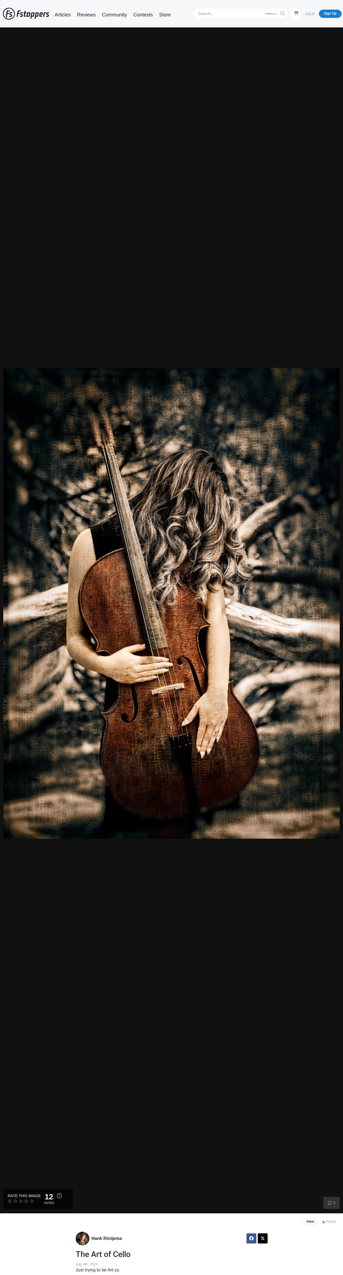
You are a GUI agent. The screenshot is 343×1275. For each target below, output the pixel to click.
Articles (63, 15)
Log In (309, 13)
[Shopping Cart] (296, 13)
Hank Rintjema (107, 1238)
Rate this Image (24, 1196)
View (310, 1221)
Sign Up (330, 13)
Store (165, 15)
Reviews (86, 15)
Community (114, 15)
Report (329, 1221)
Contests (143, 15)
